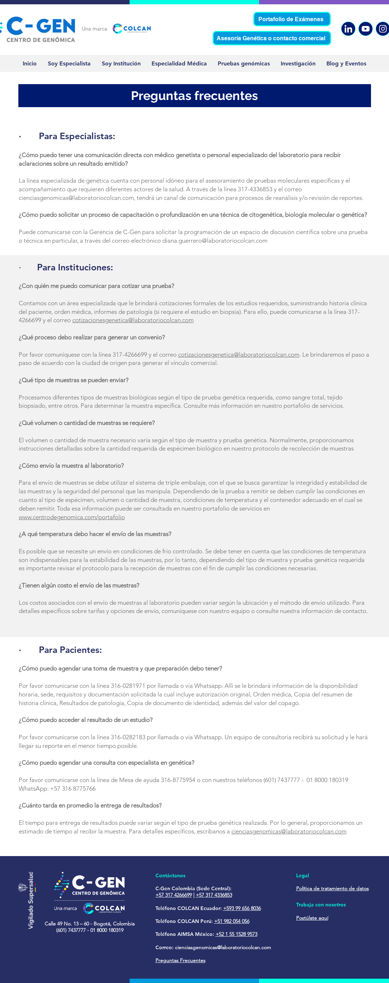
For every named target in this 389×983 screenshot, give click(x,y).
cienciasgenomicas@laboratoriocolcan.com (76, 197)
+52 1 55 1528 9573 (236, 934)
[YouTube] (365, 29)
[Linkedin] (348, 29)
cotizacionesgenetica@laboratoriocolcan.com (133, 320)
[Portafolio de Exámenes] (292, 19)
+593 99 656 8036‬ (242, 908)
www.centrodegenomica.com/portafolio (72, 517)
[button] (346, 63)
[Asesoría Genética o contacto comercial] (272, 38)
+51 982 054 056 (231, 921)
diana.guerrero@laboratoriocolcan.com (214, 240)
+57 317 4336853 (214, 895)
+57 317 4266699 (173, 895)
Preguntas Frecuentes (180, 960)
